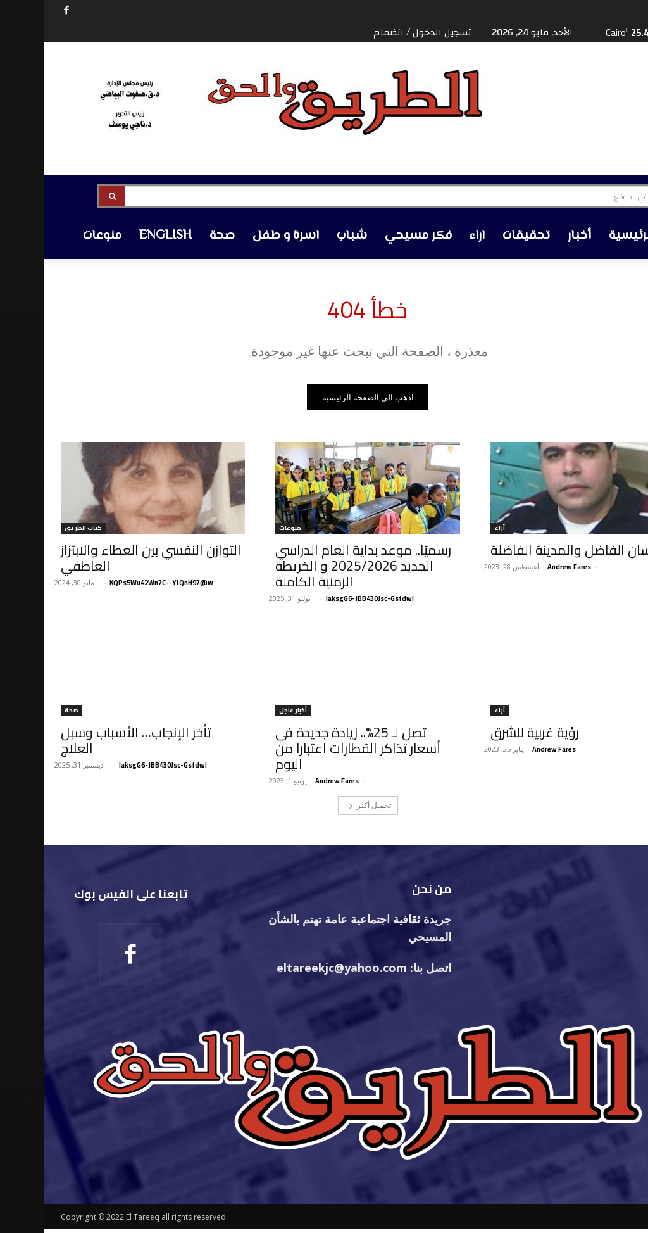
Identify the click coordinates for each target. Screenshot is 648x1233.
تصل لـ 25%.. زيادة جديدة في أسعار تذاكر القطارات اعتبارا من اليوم (314, 751)
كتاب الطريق (39, 531)
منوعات (246, 531)
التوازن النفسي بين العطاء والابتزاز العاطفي (107, 561)
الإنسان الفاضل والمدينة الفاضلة (535, 553)
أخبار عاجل (249, 714)
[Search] (69, 196)
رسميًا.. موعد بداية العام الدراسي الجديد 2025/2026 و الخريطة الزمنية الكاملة (320, 569)
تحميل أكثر (326, 808)
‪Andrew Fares (525, 570)
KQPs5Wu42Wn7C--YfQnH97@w (118, 585)
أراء (456, 531)
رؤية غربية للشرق (491, 735)
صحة (28, 714)
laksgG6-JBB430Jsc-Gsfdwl (326, 601)
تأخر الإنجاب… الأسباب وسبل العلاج (92, 743)
